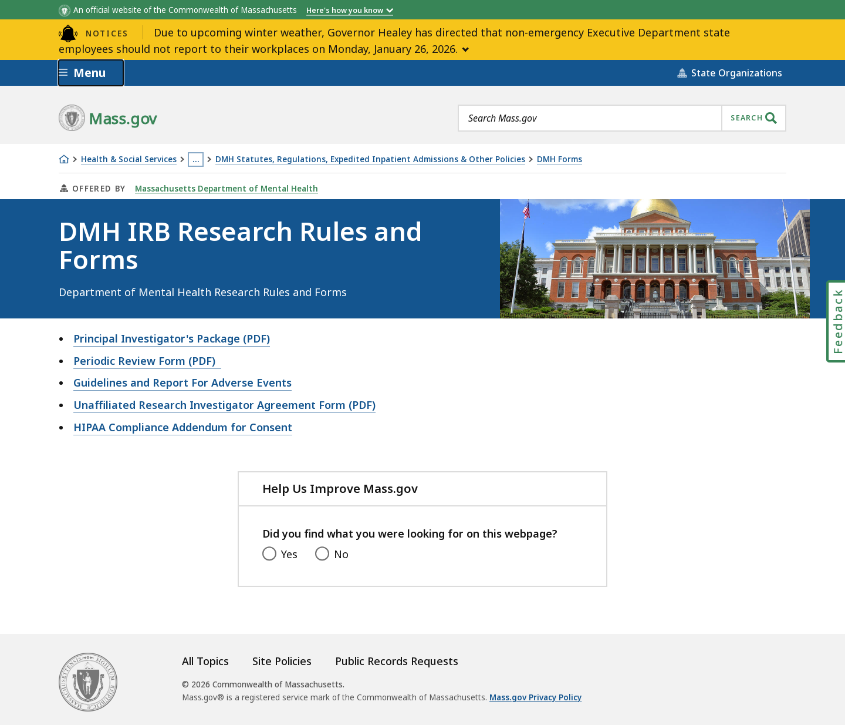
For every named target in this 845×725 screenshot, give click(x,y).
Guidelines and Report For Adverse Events (182, 382)
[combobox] (622, 118)
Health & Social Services (129, 160)
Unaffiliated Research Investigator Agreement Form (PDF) (224, 405)
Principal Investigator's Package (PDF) (171, 338)
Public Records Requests (396, 661)
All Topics (205, 661)
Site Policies (282, 661)
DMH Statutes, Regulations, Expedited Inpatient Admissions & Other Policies (370, 160)
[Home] (64, 159)
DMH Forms (559, 160)
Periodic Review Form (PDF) (147, 361)
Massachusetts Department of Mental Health (226, 188)
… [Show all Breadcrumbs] (196, 159)
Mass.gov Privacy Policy (535, 697)
